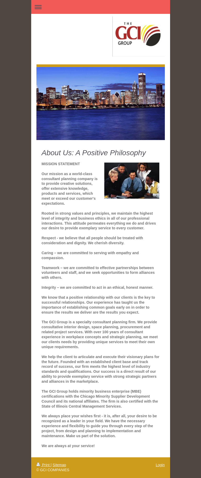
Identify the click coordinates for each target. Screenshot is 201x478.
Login (160, 465)
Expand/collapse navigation (100, 7)
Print (43, 465)
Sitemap (59, 465)
